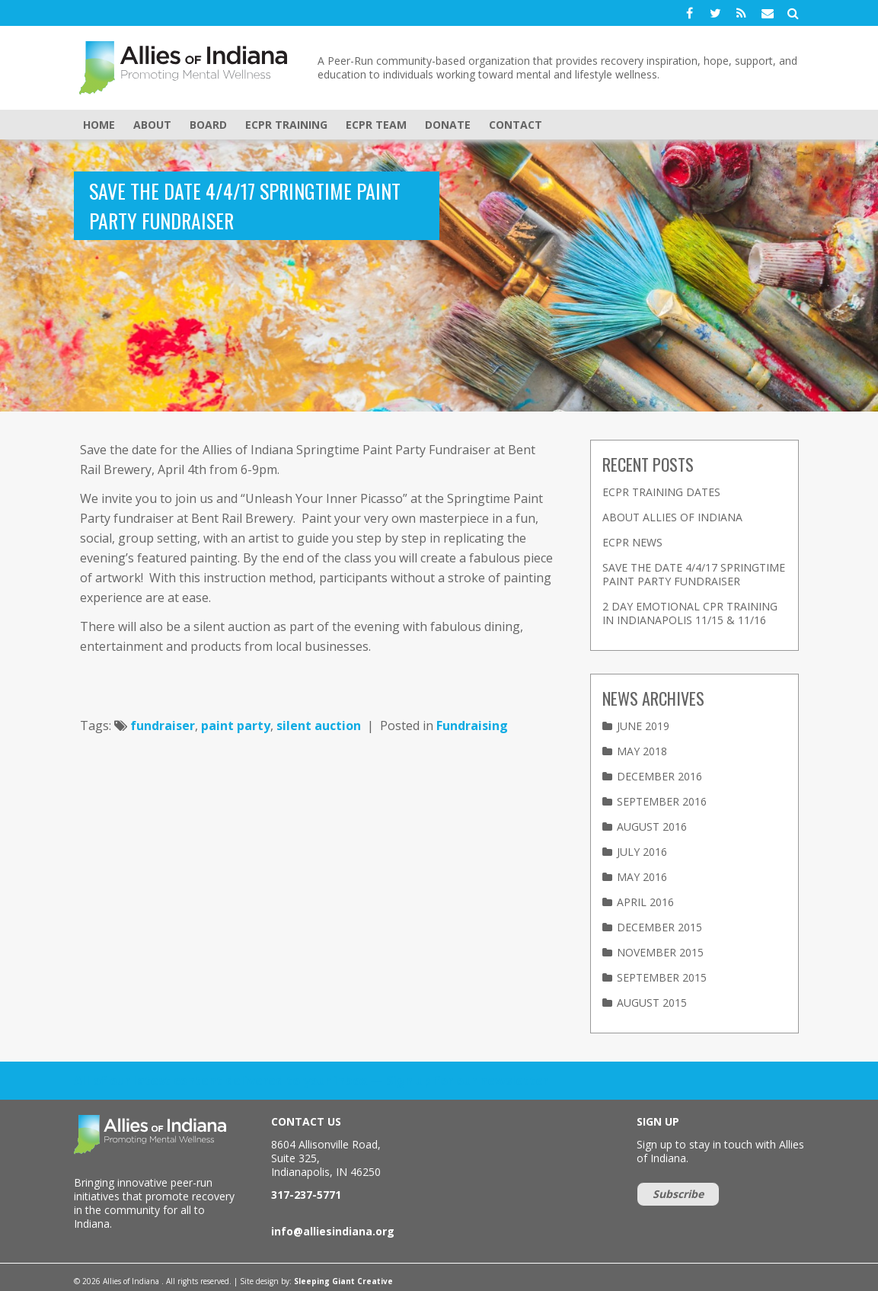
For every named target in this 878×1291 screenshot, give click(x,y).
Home (99, 124)
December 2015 (659, 927)
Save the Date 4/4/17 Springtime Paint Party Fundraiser (693, 574)
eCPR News (632, 542)
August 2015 (652, 1002)
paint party (235, 725)
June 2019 (643, 726)
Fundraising (472, 725)
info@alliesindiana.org (332, 1231)
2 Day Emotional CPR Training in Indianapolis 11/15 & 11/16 (689, 613)
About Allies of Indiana (672, 517)
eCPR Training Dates (661, 492)
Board (208, 124)
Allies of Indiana (188, 68)
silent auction (318, 725)
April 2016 (645, 902)
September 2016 (662, 801)
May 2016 (642, 877)
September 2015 (662, 977)
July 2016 (642, 851)
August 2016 (652, 826)
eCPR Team (376, 124)
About (152, 124)
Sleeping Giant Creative (343, 1281)
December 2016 (659, 776)
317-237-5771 (306, 1194)
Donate (448, 124)
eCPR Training (286, 124)
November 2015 (660, 952)
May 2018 (642, 751)
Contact (515, 124)
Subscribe (678, 1194)
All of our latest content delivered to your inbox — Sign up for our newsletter (311, 1080)
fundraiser (162, 725)
